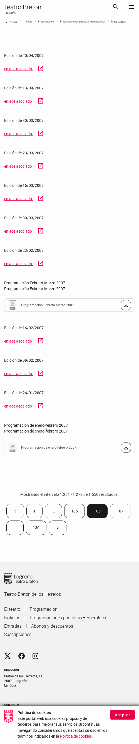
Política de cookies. (76, 737)
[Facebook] (21, 656)
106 (101, 512)
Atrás (10, 22)
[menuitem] (12, 609)
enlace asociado (24, 69)
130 (39, 529)
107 (123, 512)
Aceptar (122, 716)
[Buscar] (115, 7)
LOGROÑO (10, 13)
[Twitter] (7, 656)
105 (78, 512)
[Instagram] (35, 656)
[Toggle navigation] (131, 7)
